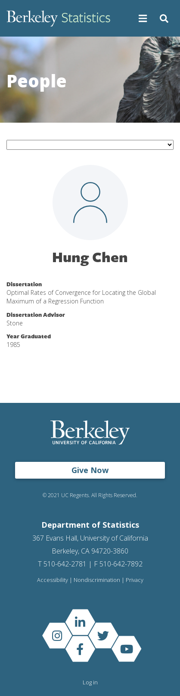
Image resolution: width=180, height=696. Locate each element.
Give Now (90, 470)
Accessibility (52, 580)
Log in (90, 682)
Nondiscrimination (97, 580)
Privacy (134, 580)
